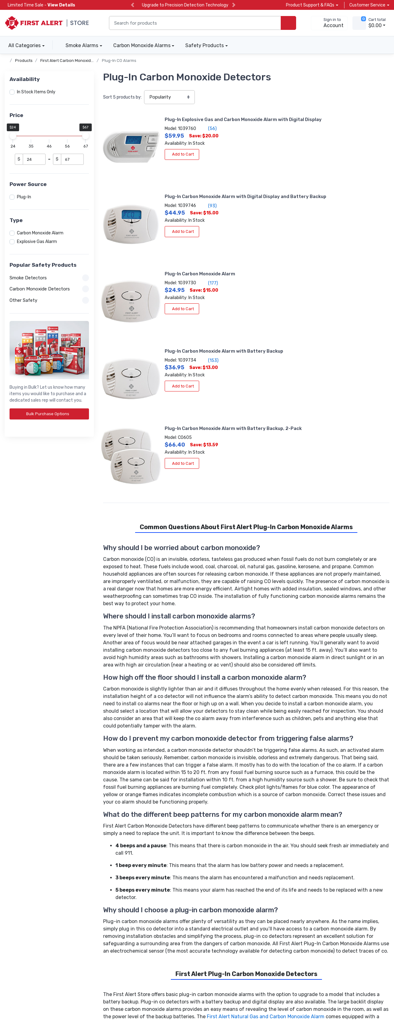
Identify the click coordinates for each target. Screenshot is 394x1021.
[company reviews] (130, 943)
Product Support (113, 908)
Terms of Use (86, 995)
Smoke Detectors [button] (49, 277)
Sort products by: (122, 97)
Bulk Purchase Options (50, 413)
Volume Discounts (22, 892)
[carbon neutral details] (38, 944)
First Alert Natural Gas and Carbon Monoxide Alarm (265, 824)
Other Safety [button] (49, 300)
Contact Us (107, 925)
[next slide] (233, 5)
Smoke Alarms (82, 45)
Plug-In (24, 197)
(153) (329, 199)
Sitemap (115, 995)
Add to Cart (154, 160)
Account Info (109, 900)
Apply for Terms (20, 900)
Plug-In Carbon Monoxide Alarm (171, 184)
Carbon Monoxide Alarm (40, 233)
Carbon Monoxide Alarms (142, 45)
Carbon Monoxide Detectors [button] (49, 289)
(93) (328, 134)
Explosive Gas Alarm (37, 241)
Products (24, 60)
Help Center (107, 917)
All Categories (23, 45)
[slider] (13, 135)
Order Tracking (110, 892)
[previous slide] (132, 5)
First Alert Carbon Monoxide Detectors (76, 60)
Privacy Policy (51, 995)
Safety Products (204, 45)
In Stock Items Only (36, 92)
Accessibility (17, 995)
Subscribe (263, 926)
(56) (180, 134)
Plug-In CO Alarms (119, 60)
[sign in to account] (329, 23)
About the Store (203, 892)
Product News (201, 900)
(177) (181, 193)
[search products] (288, 23)
